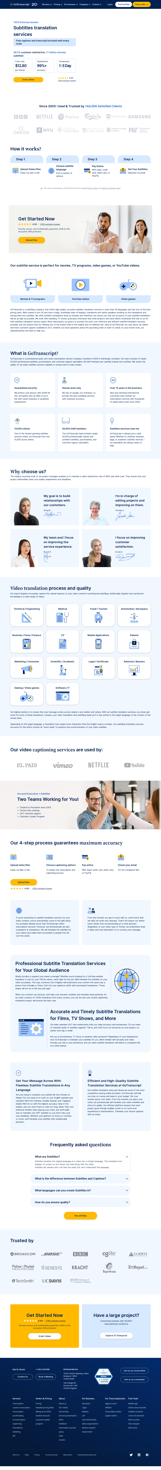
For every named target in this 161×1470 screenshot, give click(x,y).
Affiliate (108, 1417)
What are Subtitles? (49, 1162)
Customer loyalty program (43, 1431)
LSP (83, 1425)
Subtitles (40, 11)
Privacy (38, 1464)
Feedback (63, 1433)
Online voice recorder (137, 1417)
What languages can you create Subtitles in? (68, 1197)
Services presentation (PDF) (68, 1427)
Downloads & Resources (90, 1464)
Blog (27, 1464)
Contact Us (22, 1386)
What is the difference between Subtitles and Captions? (76, 1185)
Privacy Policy (92, 188)
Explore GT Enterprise (116, 1345)
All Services (29, 11)
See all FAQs (80, 1223)
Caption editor (111, 1425)
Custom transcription (21, 1417)
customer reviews (67, 80)
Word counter (134, 1429)
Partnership (64, 1421)
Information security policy (67, 1439)
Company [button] (84, 4)
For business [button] (71, 4)
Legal (84, 1417)
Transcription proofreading (18, 1423)
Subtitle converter (135, 1421)
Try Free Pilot (123, 4)
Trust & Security (53, 1464)
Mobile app (133, 1413)
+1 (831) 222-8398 (43, 1379)
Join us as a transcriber (132, 1380)
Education (86, 1413)
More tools (132, 1437)
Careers (62, 1449)
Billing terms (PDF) (43, 1421)
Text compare (133, 1433)
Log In (110, 4)
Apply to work (110, 1413)
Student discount (43, 1425)
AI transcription (19, 1429)
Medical (85, 1421)
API (14, 1445)
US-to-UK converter (136, 1425)
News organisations (90, 1433)
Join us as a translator (132, 1390)
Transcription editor (113, 1421)
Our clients (63, 1417)
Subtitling (17, 1441)
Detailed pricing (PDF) (45, 1417)
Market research (88, 1437)
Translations (18, 1437)
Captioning (17, 1433)
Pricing (38, 1413)
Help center (70, 1464)
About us (62, 1413)
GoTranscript (15, 11)
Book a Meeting (46, 1386)
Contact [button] (97, 4)
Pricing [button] (58, 4)
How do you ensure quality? (55, 1209)
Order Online (28, 79)
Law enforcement (89, 1429)
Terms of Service (108, 188)
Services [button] (47, 4)
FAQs (61, 1445)
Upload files (33, 242)
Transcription (18, 1413)
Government (87, 1441)
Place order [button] (141, 4)
